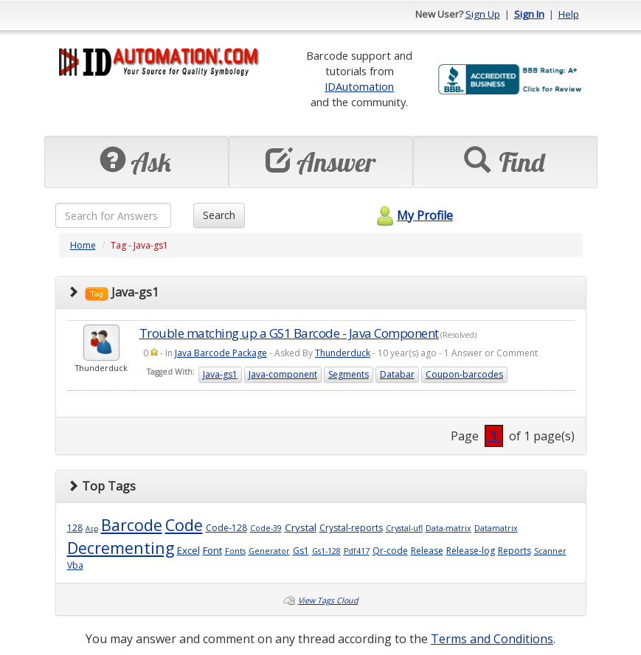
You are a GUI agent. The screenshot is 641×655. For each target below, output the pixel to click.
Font (212, 550)
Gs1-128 (326, 551)
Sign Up (482, 14)
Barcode (131, 525)
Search (219, 215)
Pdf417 (357, 551)
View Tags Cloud (328, 600)
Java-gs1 (220, 374)
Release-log (470, 550)
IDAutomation (359, 86)
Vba (75, 565)
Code (184, 525)
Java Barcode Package (221, 353)
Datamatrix (496, 528)
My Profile (413, 215)
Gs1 (301, 550)
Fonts (235, 551)
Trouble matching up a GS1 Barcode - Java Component (289, 333)
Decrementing (120, 547)
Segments (348, 374)
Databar (397, 374)
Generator (269, 551)
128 (75, 527)
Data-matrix (448, 528)
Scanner (550, 551)
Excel (188, 550)
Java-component (283, 374)
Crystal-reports (351, 527)
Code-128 (226, 527)
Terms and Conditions (492, 639)
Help (568, 14)
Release (427, 550)
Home (83, 245)
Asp (92, 528)
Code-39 (266, 528)
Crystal (300, 527)
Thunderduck (342, 353)
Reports (514, 550)
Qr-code (390, 550)
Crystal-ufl (404, 528)
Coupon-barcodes (464, 374)
